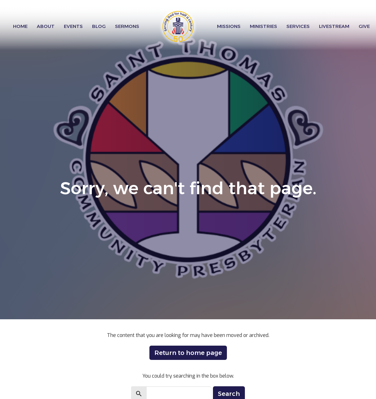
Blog (99, 26)
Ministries (263, 26)
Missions (229, 26)
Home (20, 26)
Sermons (127, 26)
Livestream (334, 26)
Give (364, 26)
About (46, 26)
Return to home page (188, 352)
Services (298, 26)
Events (73, 26)
